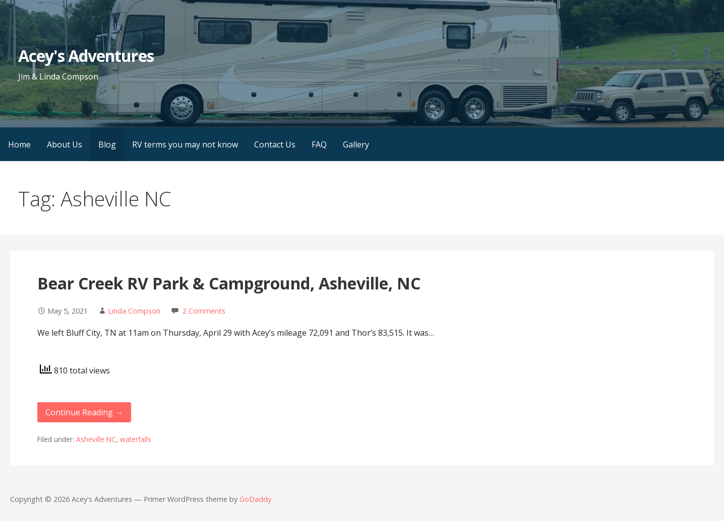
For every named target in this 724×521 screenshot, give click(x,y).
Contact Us (274, 144)
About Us (64, 144)
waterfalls (135, 439)
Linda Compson (134, 311)
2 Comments (204, 311)
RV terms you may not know (185, 144)
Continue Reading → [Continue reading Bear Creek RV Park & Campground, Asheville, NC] (84, 412)
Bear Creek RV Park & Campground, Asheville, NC (228, 283)
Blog (107, 144)
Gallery (356, 144)
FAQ (319, 144)
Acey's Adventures (86, 55)
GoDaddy (255, 499)
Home (19, 144)
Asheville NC (96, 439)
